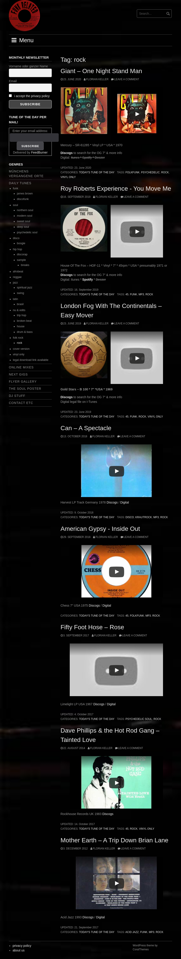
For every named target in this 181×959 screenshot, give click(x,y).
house (20, 326)
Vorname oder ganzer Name (28, 66)
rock (165, 172)
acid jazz (132, 932)
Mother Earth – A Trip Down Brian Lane (115, 840)
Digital (124, 502)
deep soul (23, 226)
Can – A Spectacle (86, 428)
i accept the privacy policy (32, 96)
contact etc (21, 403)
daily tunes (20, 183)
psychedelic (150, 172)
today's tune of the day (96, 172)
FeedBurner (39, 152)
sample (21, 260)
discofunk (23, 199)
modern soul (24, 215)
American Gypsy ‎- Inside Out (100, 528)
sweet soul (23, 221)
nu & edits (19, 310)
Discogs (67, 153)
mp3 (141, 294)
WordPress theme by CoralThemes (145, 947)
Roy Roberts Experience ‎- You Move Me (116, 188)
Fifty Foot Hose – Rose (92, 627)
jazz (15, 282)
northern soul (25, 210)
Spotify (87, 279)
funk (133, 294)
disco (129, 517)
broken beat (24, 320)
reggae (17, 277)
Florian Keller (97, 79)
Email (13, 81)
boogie (21, 243)
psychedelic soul (138, 719)
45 (126, 294)
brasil (20, 304)
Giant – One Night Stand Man (101, 71)
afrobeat (18, 271)
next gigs (18, 374)
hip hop (17, 249)
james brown (25, 193)
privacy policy (22, 945)
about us (19, 950)
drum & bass (25, 332)
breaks (25, 265)
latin (15, 299)
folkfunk (132, 172)
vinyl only (68, 177)
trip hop (21, 315)
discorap (22, 254)
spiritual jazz (24, 287)
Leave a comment (126, 79)
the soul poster (25, 388)
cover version (21, 348)
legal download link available (30, 360)
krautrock (143, 517)
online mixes (21, 367)
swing (20, 293)
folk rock (18, 337)
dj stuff (17, 396)
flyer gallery (23, 381)
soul (15, 205)
